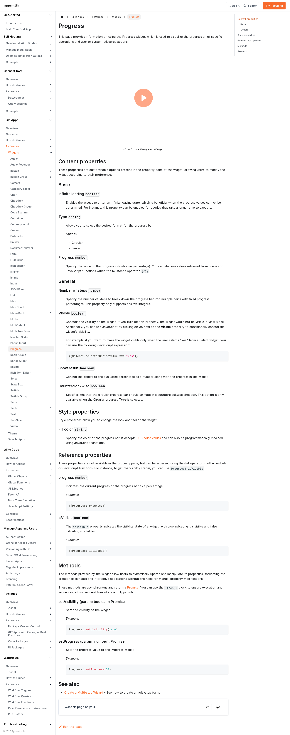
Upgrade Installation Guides (24, 55)
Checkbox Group (21, 206)
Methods (242, 46)
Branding (11, 579)
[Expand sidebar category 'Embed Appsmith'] (50, 561)
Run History (15, 714)
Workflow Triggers (20, 690)
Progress (16, 348)
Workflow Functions (21, 702)
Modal (14, 319)
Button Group (19, 176)
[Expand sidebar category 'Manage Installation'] (50, 50)
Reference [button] (12, 91)
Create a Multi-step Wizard (83, 692)
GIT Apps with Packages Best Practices (27, 634)
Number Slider (19, 337)
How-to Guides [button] (15, 614)
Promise (133, 587)
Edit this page (70, 727)
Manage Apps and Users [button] (20, 528)
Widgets (13, 152)
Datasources (16, 97)
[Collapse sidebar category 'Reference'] (50, 146)
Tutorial (11, 672)
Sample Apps (16, 439)
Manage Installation (19, 49)
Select (14, 378)
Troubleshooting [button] (15, 724)
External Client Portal (19, 584)
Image (14, 277)
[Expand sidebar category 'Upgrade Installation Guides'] (50, 56)
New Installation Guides (21, 43)
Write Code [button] (11, 449)
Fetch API (14, 494)
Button (14, 170)
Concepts (12, 111)
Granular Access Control (21, 542)
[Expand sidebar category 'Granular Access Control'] (50, 543)
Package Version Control (24, 626)
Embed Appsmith (16, 561)
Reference (12, 146)
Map (13, 301)
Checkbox (16, 200)
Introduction (14, 23)
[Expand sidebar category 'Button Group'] (50, 177)
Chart (13, 194)
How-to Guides (15, 85)
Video (14, 426)
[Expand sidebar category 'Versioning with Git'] (50, 549)
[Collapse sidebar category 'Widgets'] (50, 153)
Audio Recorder (20, 164)
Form (13, 253)
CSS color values (148, 438)
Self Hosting (12, 36)
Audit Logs (13, 573)
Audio (14, 158)
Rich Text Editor (20, 372)
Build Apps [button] (11, 120)
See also (242, 51)
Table (14, 408)
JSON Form (17, 289)
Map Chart (17, 307)
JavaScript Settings (20, 506)
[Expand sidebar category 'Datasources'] (50, 97)
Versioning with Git (18, 549)
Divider (14, 242)
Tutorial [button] (11, 607)
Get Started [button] (12, 15)
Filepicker (16, 259)
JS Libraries (15, 488)
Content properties (247, 19)
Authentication (15, 536)
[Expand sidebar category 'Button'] (50, 170)
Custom (15, 230)
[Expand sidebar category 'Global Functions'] (50, 482)
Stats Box (16, 384)
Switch (14, 390)
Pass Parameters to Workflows (28, 708)
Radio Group (18, 354)
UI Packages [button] (16, 647)
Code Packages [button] (18, 641)
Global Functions (19, 482)
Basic (243, 24)
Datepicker (17, 236)
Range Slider (18, 360)
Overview (12, 79)
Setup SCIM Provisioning (21, 555)
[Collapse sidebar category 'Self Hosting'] (50, 37)
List (12, 295)
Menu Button (18, 313)
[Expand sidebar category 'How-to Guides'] (50, 85)
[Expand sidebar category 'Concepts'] (50, 111)
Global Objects (17, 476)
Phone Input (18, 343)
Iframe (14, 271)
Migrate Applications (19, 567)
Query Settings (17, 103)
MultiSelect (17, 325)
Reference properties (249, 40)
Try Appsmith (274, 5)
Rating (14, 366)
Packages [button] (10, 593)
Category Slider (20, 188)
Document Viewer (21, 248)
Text (13, 414)
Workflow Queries (19, 696)
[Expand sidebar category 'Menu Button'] (50, 313)
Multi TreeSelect (21, 331)
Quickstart (12, 134)
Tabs (13, 402)
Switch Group (19, 396)
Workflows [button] (11, 658)
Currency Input (19, 224)
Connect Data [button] (13, 71)
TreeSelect (17, 420)
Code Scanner (19, 212)
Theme (12, 433)
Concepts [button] (12, 62)
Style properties (246, 35)
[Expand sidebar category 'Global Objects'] (50, 476)
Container (16, 218)
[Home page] (61, 17)
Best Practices (15, 519)
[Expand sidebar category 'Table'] (50, 408)
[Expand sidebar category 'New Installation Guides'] (50, 43)
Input (13, 283)
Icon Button (17, 265)
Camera (15, 182)
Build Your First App (18, 29)
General (244, 29)
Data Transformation (21, 500)
